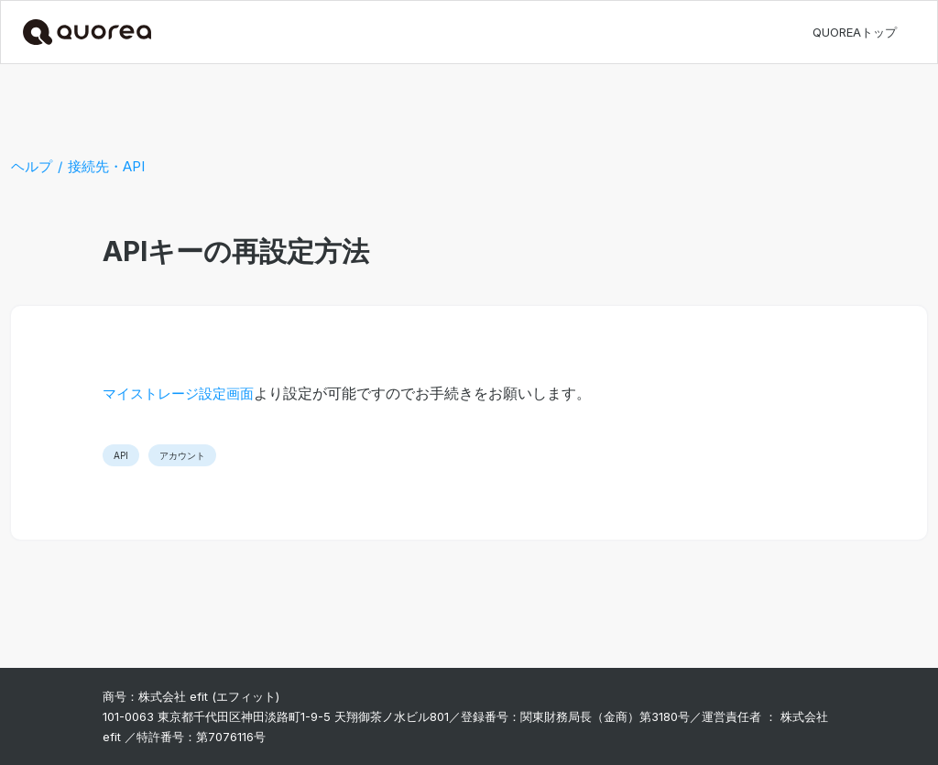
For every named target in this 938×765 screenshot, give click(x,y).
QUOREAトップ (855, 32)
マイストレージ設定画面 (178, 393)
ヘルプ (31, 166)
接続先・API (106, 166)
